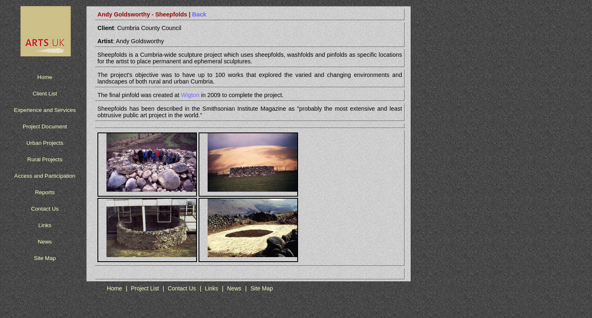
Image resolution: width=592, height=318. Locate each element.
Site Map (45, 258)
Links (44, 225)
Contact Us (44, 209)
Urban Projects (44, 143)
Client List (44, 94)
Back (198, 14)
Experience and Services (45, 110)
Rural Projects (44, 159)
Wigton (190, 95)
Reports (45, 192)
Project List (145, 288)
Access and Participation (45, 176)
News (45, 242)
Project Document (45, 126)
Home (44, 77)
